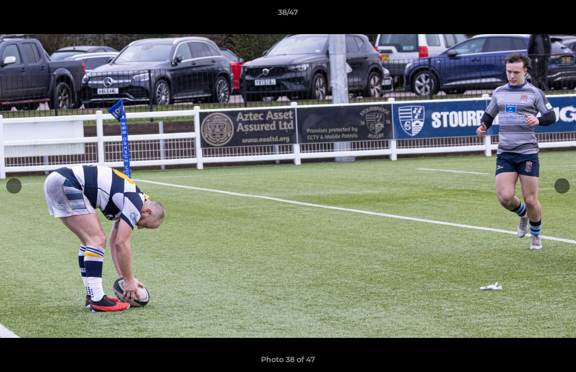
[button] (557, 15)
